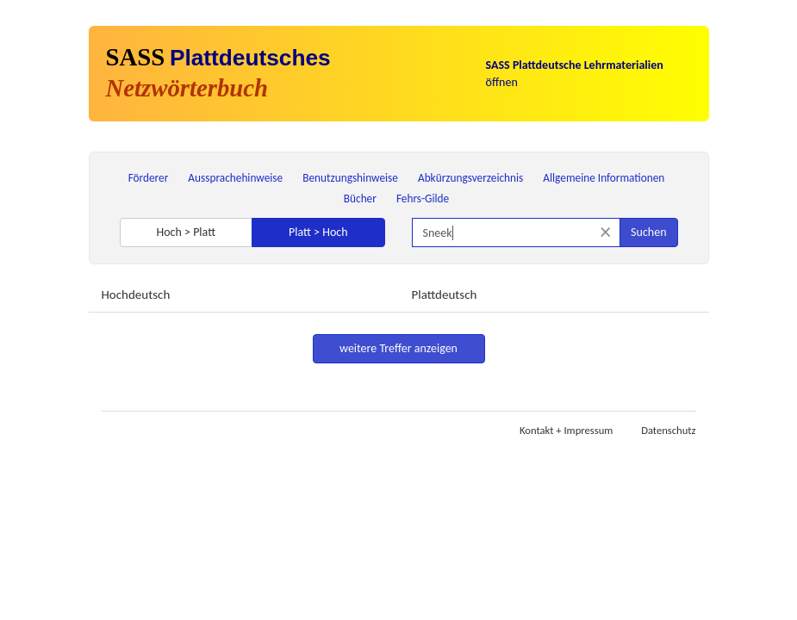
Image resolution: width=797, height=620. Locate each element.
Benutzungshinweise (350, 177)
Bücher (360, 198)
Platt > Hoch (318, 232)
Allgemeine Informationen (603, 177)
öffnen (574, 74)
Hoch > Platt (185, 232)
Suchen (648, 232)
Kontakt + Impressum (566, 430)
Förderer (148, 177)
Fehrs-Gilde (422, 198)
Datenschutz (668, 430)
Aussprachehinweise (235, 177)
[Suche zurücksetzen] (605, 232)
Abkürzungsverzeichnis (470, 177)
